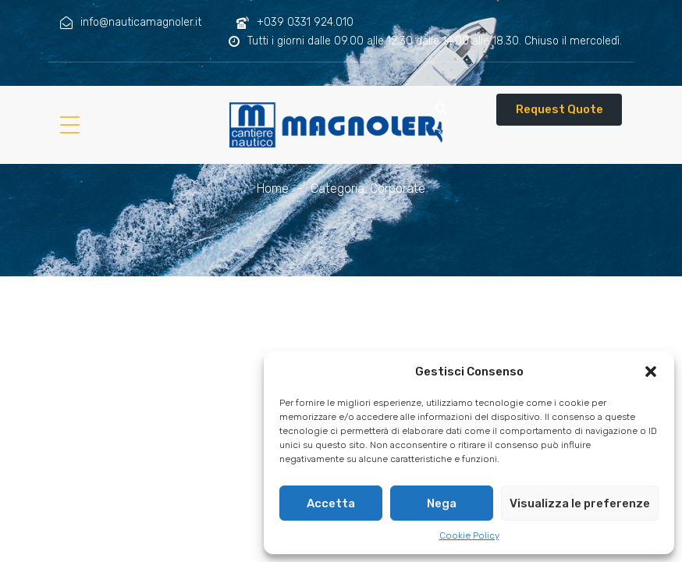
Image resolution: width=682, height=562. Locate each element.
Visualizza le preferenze (580, 503)
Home (273, 188)
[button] (651, 371)
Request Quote (559, 109)
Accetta (331, 503)
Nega (441, 503)
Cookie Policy (469, 535)
